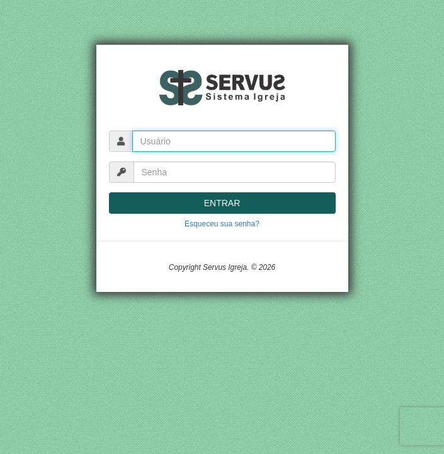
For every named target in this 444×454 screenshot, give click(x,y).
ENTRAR (222, 203)
